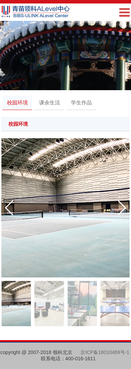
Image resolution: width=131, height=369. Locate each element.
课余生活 (49, 102)
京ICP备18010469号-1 (104, 352)
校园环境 (17, 102)
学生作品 (81, 102)
